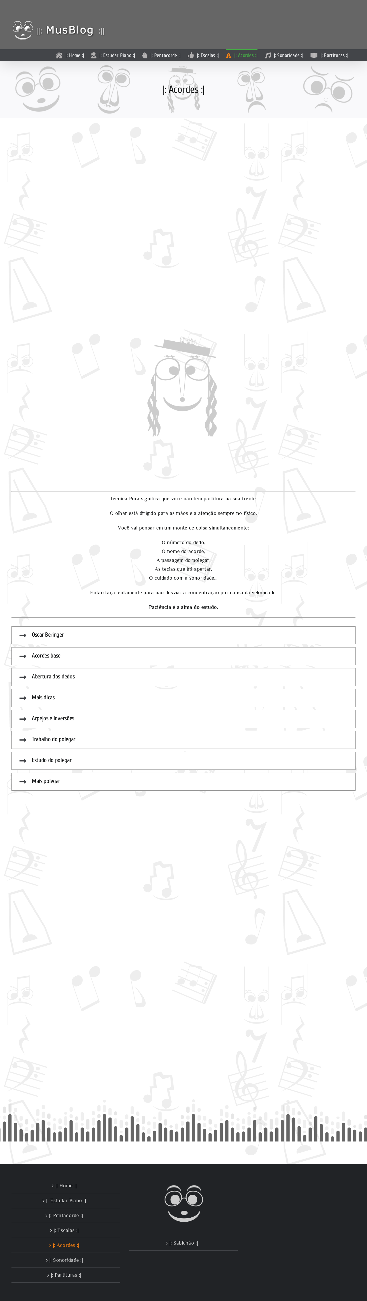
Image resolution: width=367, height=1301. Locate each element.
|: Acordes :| (66, 1245)
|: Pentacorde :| (66, 1215)
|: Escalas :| (66, 1230)
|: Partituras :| (66, 1275)
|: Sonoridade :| (66, 1260)
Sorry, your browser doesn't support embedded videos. (183, 228)
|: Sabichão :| (183, 1243)
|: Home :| (66, 1185)
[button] (183, 635)
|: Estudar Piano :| (66, 1200)
